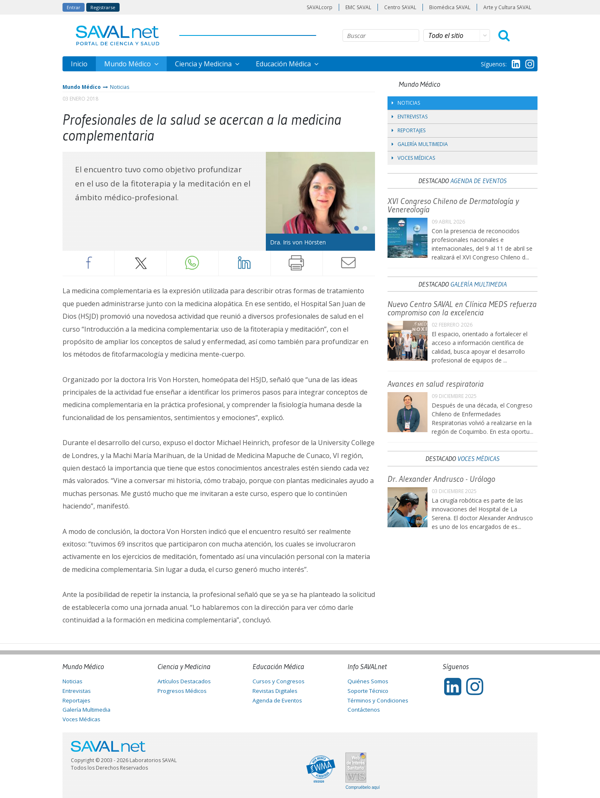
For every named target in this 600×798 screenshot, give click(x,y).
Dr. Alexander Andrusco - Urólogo (441, 479)
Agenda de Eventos (478, 180)
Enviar (349, 263)
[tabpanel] (320, 201)
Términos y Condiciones (378, 700)
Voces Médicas (413, 157)
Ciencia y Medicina (204, 63)
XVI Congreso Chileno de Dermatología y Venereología (453, 205)
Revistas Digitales (275, 691)
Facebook (88, 263)
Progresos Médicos (182, 691)
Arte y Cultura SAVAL (507, 7)
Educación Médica (284, 63)
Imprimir (297, 263)
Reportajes (408, 130)
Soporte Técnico (368, 691)
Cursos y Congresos (278, 681)
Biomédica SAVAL (449, 7)
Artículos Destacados (184, 681)
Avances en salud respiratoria (436, 384)
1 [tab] (354, 226)
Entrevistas (410, 116)
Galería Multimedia (420, 144)
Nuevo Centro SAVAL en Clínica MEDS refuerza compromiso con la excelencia (462, 308)
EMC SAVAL (358, 7)
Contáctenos (364, 709)
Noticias (119, 87)
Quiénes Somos (368, 681)
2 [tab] (362, 226)
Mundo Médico (128, 63)
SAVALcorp (319, 7)
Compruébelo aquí (362, 787)
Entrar (73, 7)
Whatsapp (192, 263)
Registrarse (102, 7)
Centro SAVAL (400, 7)
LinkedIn (244, 263)
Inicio (79, 63)
